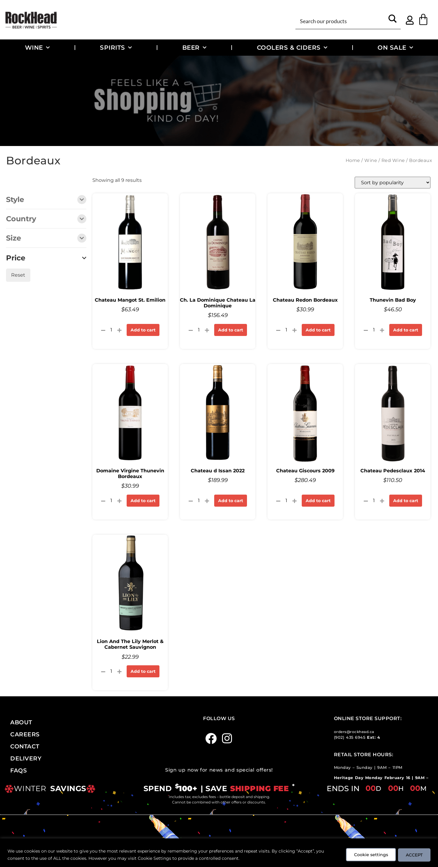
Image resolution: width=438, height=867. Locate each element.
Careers (25, 734)
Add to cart (143, 330)
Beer (194, 47)
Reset (18, 275)
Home (353, 160)
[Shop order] (392, 182)
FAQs (18, 770)
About (21, 722)
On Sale (395, 47)
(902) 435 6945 (350, 737)
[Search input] (341, 20)
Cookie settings (368, 854)
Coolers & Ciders (292, 47)
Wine (37, 47)
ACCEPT (413, 854)
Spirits (116, 47)
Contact (24, 746)
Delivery (26, 758)
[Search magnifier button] (393, 21)
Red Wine (393, 160)
